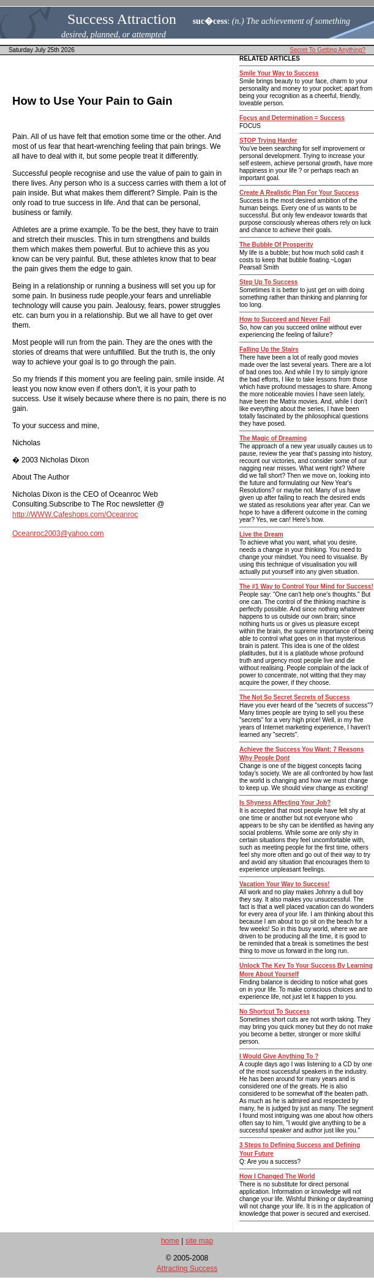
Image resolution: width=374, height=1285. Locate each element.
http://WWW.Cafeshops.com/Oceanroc (75, 514)
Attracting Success (187, 1268)
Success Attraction (121, 19)
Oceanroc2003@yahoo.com (58, 533)
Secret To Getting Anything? (327, 50)
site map (199, 1241)
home (170, 1241)
